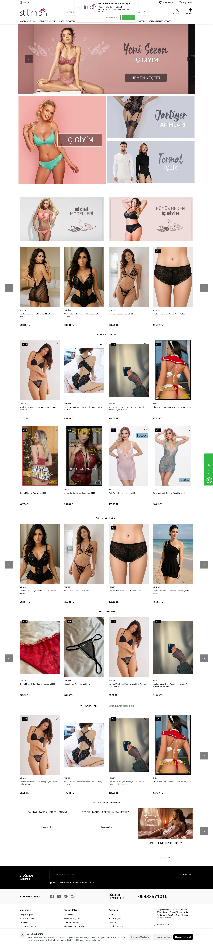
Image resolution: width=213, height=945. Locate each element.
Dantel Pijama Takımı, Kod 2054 (33, 493)
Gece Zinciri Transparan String (77, 684)
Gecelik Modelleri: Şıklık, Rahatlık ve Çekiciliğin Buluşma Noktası (106, 812)
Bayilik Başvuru (115, 918)
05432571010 (153, 896)
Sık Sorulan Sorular (28, 926)
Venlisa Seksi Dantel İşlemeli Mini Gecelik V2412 (37, 315)
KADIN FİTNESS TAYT (160, 21)
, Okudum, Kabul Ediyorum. (72, 882)
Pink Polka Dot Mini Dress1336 (122, 493)
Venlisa (23, 310)
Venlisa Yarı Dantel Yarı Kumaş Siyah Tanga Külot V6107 (38, 408)
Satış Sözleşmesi (71, 922)
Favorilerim (166, 2)
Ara (142, 11)
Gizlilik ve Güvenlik (116, 926)
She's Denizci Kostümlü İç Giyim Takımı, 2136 (172, 407)
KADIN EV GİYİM (67, 21)
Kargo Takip (185, 2)
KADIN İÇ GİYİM (27, 21)
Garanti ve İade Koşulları (74, 926)
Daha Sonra (111, 17)
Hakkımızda (25, 922)
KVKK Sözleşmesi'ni (62, 882)
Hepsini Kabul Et (183, 937)
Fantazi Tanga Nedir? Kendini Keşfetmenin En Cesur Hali (47, 812)
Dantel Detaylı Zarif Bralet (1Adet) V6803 (37, 684)
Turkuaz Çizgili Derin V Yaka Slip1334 (169, 493)
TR (24, 2)
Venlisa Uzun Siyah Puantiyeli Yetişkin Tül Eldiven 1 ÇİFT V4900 (126, 408)
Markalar (112, 922)
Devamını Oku (47, 827)
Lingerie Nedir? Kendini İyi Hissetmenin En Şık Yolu (165, 843)
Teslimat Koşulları (72, 915)
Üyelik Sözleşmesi (72, 918)
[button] (184, 59)
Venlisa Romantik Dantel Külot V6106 (169, 314)
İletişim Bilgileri (26, 915)
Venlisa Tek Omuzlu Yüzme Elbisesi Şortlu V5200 (171, 592)
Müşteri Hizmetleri (28, 918)
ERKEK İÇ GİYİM (47, 21)
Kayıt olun (185, 874)
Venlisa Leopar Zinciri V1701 (121, 314)
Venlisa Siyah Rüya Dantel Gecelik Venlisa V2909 (82, 315)
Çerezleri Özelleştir (140, 937)
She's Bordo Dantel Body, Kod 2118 (79, 493)
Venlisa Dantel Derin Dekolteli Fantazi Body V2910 (83, 408)
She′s (155, 403)
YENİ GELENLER (88, 706)
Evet (129, 17)
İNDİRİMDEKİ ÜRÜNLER (121, 706)
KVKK (111, 915)
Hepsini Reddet (162, 937)
